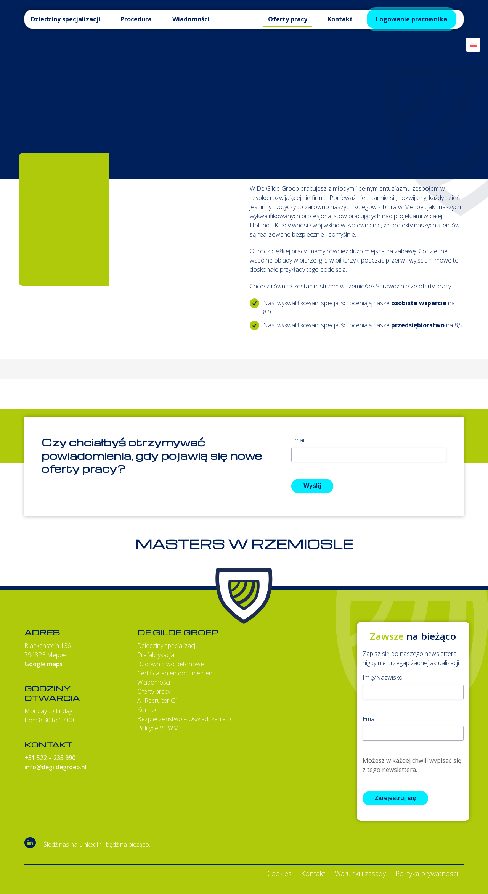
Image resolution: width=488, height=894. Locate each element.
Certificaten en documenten (174, 673)
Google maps (43, 664)
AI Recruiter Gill (158, 700)
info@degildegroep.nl (55, 767)
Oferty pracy (153, 691)
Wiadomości (153, 682)
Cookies (279, 873)
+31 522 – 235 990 (49, 758)
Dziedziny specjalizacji (166, 645)
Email (298, 440)
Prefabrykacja (155, 655)
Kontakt (147, 710)
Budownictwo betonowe (170, 664)
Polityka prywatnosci (426, 873)
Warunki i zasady (360, 873)
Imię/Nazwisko (383, 677)
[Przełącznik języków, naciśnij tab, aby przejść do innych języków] (473, 45)
